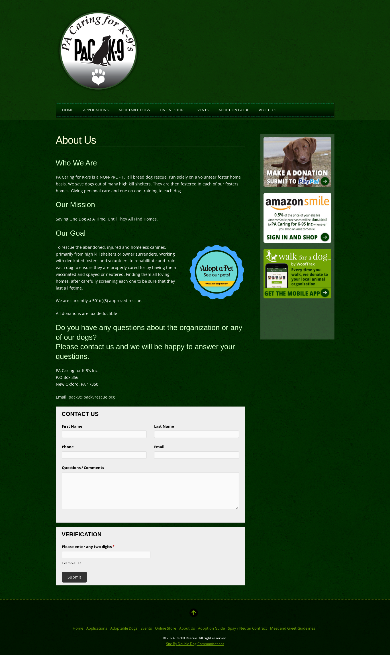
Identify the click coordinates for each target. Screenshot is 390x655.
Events (202, 109)
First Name (72, 426)
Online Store (172, 109)
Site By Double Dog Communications (195, 643)
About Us (267, 109)
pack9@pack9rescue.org (92, 397)
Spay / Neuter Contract (247, 628)
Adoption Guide (234, 109)
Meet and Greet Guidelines (292, 628)
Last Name (164, 426)
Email (159, 446)
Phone (68, 446)
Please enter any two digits (88, 546)
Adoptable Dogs (134, 109)
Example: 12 (71, 563)
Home (67, 109)
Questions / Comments (83, 467)
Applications (96, 109)
